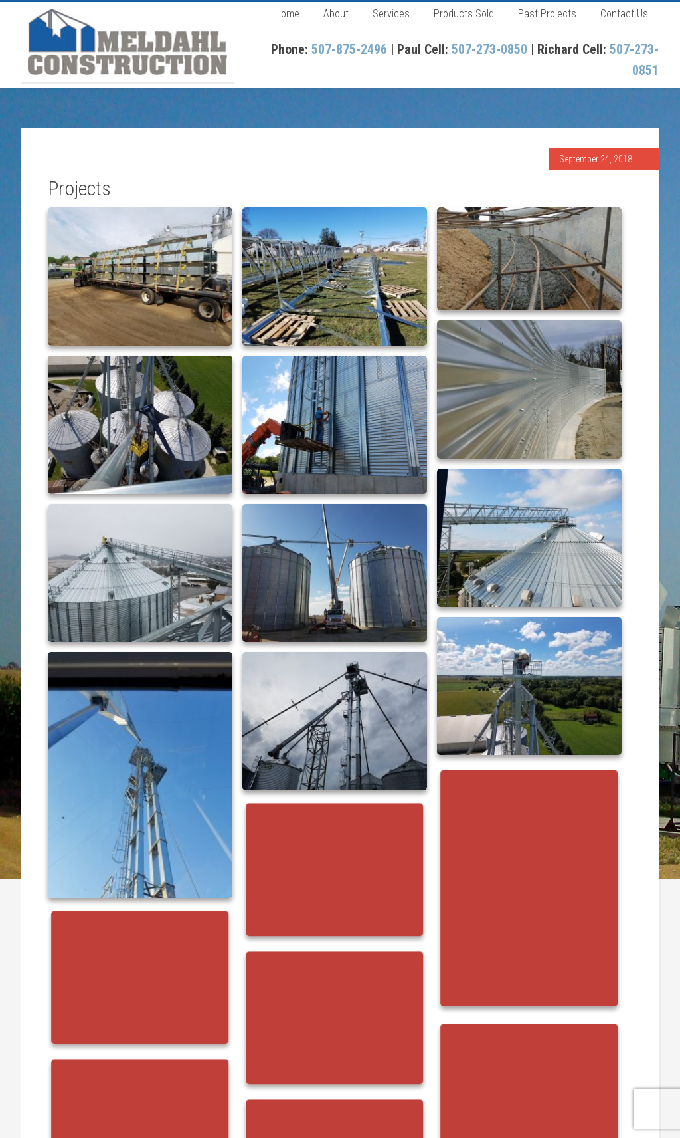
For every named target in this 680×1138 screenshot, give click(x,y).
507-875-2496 (349, 49)
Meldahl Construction (127, 42)
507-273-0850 (489, 49)
